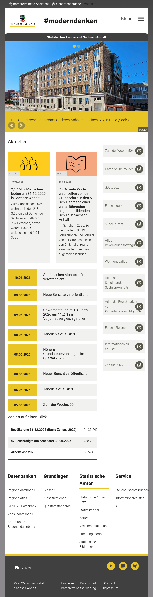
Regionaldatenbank (21, 490)
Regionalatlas (17, 498)
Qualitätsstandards (57, 506)
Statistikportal (89, 510)
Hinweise (67, 583)
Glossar (49, 490)
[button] (29, 4)
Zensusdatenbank (20, 514)
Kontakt (109, 583)
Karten (84, 518)
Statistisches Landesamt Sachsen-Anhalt (76, 37)
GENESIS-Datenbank (22, 506)
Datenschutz (89, 583)
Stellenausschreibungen (132, 490)
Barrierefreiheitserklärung (78, 588)
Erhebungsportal (91, 534)
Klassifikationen (55, 498)
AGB (118, 506)
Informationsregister (129, 498)
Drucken (23, 567)
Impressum (110, 588)
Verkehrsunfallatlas (93, 526)
